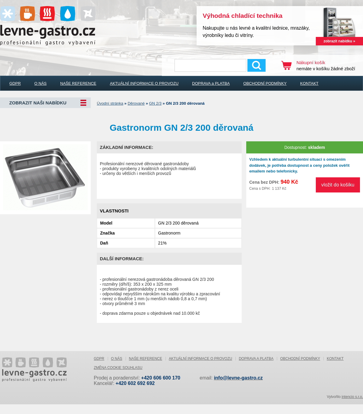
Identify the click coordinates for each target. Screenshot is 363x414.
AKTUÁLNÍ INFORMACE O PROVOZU (144, 83)
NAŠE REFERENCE (78, 83)
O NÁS (40, 83)
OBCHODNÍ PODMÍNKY (264, 83)
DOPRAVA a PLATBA (211, 83)
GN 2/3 (155, 103)
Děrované (136, 103)
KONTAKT (309, 83)
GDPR (15, 83)
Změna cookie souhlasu (118, 368)
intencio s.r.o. (352, 397)
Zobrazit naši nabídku (37, 102)
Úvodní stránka (110, 103)
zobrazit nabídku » (339, 41)
